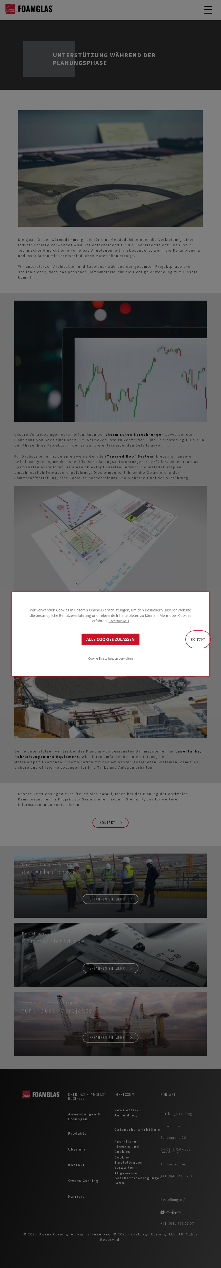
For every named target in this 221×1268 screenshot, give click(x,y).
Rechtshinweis (119, 621)
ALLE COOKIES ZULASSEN (110, 639)
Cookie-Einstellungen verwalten (110, 658)
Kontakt (198, 639)
